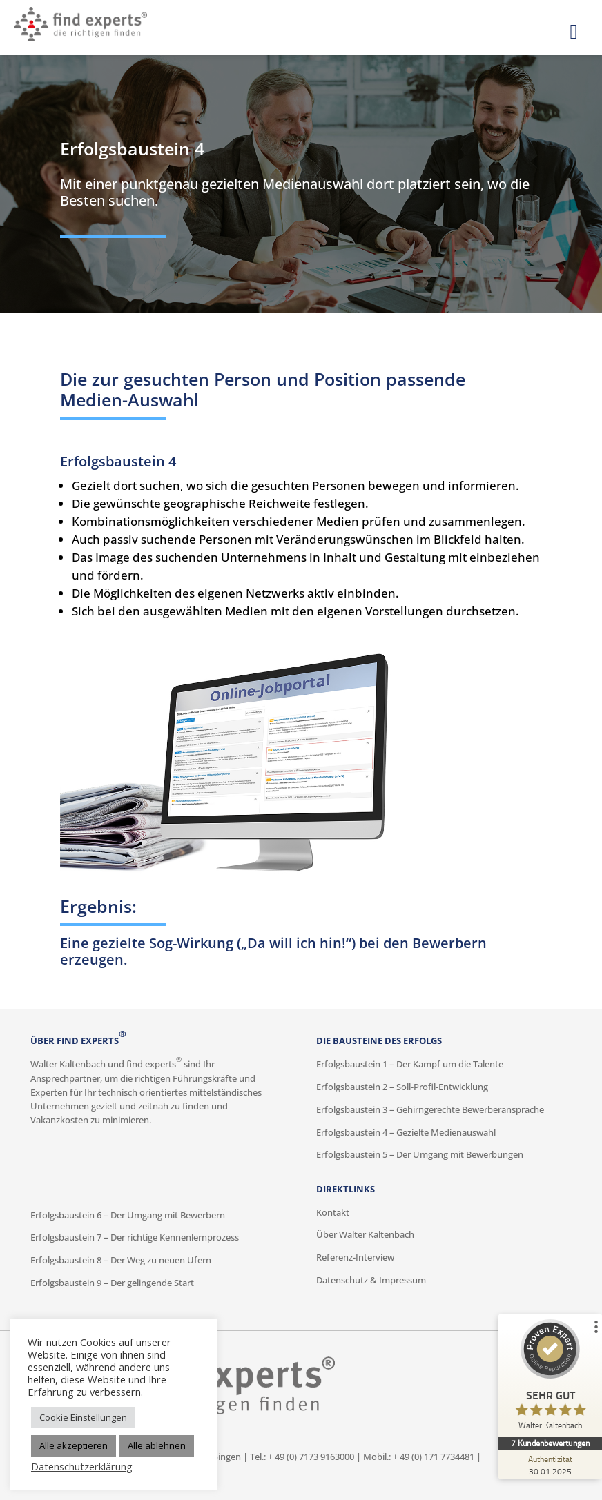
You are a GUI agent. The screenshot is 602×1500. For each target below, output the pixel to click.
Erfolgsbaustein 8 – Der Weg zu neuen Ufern (120, 1260)
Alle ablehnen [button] (157, 1445)
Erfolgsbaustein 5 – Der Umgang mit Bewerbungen (419, 1155)
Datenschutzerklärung (82, 1466)
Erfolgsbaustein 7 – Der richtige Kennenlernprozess (134, 1237)
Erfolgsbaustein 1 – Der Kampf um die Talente (409, 1064)
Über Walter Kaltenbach (365, 1235)
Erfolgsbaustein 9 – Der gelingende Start (112, 1283)
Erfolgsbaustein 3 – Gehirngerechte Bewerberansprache (430, 1110)
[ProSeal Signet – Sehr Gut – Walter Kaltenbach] (550, 1378)
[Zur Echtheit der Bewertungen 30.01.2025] (550, 1464)
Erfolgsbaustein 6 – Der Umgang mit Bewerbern (127, 1215)
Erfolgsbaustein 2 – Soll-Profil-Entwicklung (402, 1087)
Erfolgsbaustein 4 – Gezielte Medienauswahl (406, 1132)
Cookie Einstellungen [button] (83, 1417)
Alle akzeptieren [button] (73, 1445)
